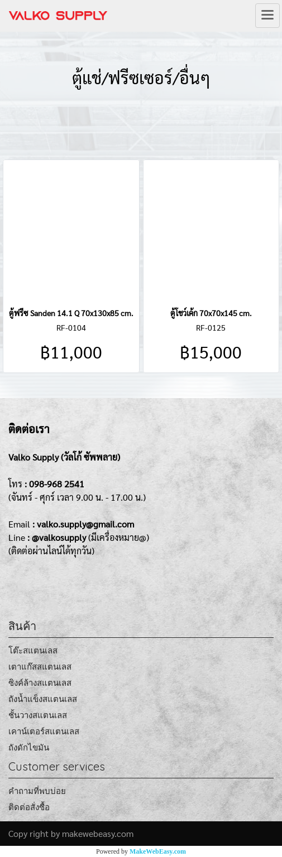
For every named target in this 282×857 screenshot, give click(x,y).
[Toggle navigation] (267, 15)
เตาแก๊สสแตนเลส (39, 666)
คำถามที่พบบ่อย (37, 791)
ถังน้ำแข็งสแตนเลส (42, 699)
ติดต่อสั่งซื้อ (29, 807)
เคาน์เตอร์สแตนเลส (43, 731)
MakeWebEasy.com (158, 851)
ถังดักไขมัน (28, 747)
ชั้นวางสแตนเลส (37, 715)
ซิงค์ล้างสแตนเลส (39, 682)
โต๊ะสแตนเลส (33, 650)
